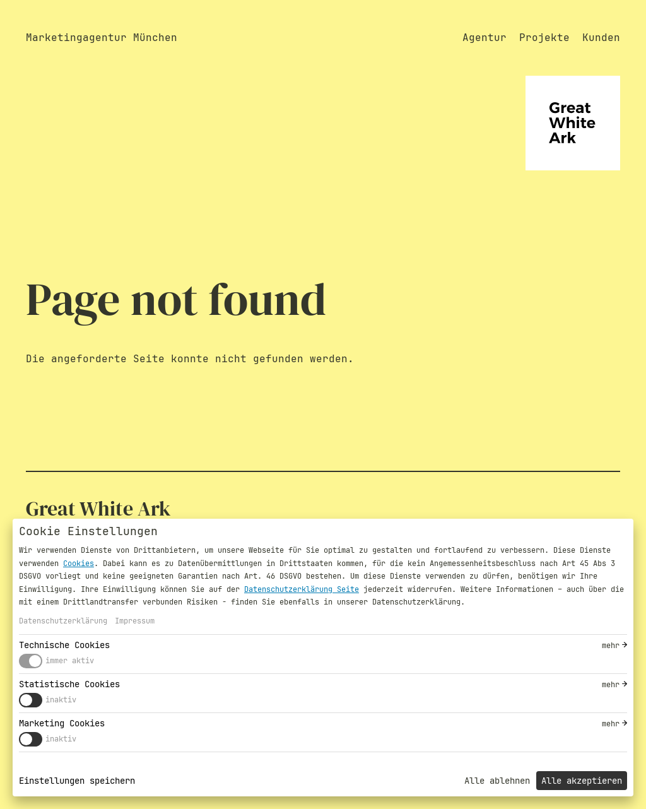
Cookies (78, 563)
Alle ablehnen (497, 780)
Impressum (135, 621)
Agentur (484, 37)
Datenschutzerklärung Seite (301, 589)
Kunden (601, 37)
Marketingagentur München (101, 37)
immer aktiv (69, 661)
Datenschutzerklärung (63, 621)
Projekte (544, 37)
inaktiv (60, 700)
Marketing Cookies (62, 723)
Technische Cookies (64, 645)
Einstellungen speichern (77, 780)
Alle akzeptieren (581, 780)
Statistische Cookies (69, 684)
